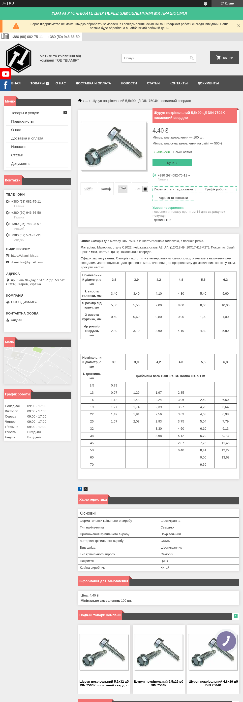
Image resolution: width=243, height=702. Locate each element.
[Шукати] (191, 58)
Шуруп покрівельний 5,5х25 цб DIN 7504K (158, 683)
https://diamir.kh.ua (24, 255)
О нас (61, 83)
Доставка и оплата (93, 83)
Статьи (153, 83)
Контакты (179, 83)
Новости (129, 83)
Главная (13, 83)
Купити (172, 163)
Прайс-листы (22, 121)
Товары (37, 83)
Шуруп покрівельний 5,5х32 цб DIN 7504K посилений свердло (104, 683)
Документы (208, 83)
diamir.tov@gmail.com (27, 262)
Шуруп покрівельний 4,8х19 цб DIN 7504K (213, 683)
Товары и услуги (25, 113)
